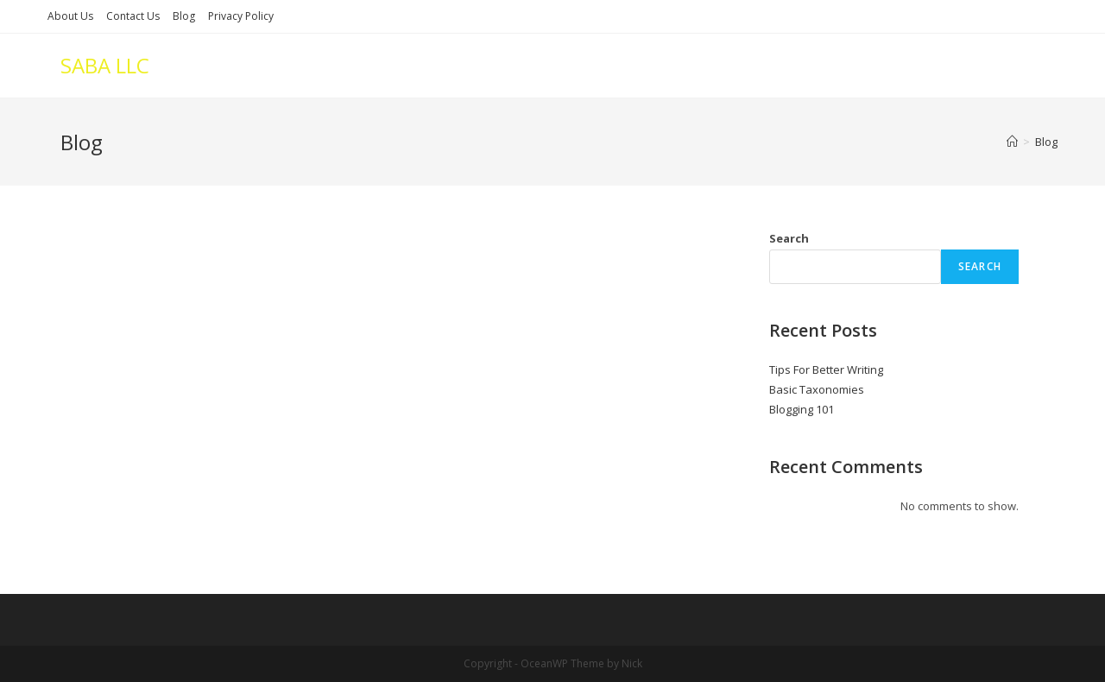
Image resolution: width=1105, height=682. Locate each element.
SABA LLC (104, 65)
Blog (184, 16)
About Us (70, 16)
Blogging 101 (801, 409)
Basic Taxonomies (816, 389)
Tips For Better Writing (826, 369)
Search (789, 238)
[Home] (1012, 141)
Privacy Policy (241, 16)
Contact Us (133, 16)
